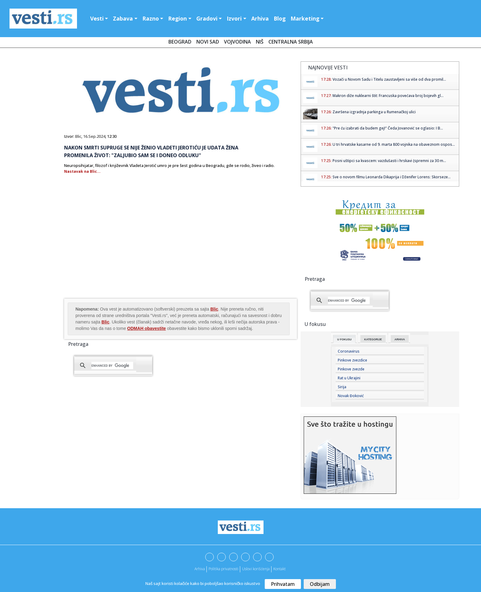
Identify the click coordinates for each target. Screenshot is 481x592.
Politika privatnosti (223, 568)
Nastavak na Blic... (82, 171)
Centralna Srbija (290, 41)
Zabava (123, 18)
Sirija (342, 386)
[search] (112, 365)
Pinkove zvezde (351, 369)
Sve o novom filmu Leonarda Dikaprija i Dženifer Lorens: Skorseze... (392, 177)
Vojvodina (237, 41)
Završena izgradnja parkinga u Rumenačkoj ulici (374, 111)
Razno (150, 18)
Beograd (179, 41)
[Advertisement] (115, 248)
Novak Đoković (351, 395)
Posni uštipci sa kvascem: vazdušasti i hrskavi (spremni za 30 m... (389, 160)
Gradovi (206, 18)
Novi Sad (207, 41)
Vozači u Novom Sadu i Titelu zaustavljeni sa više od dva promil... (389, 79)
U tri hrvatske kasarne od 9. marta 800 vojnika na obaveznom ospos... (394, 144)
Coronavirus (349, 351)
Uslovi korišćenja (256, 568)
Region (177, 18)
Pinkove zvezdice (352, 360)
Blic (78, 136)
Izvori (234, 18)
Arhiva (260, 18)
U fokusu (344, 339)
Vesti (97, 18)
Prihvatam (283, 584)
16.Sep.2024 (94, 136)
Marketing (305, 18)
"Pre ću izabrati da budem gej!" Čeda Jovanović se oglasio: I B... (388, 128)
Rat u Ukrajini (349, 378)
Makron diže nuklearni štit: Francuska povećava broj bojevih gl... (388, 95)
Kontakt (279, 568)
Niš (260, 41)
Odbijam (320, 584)
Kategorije (373, 339)
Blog (280, 18)
